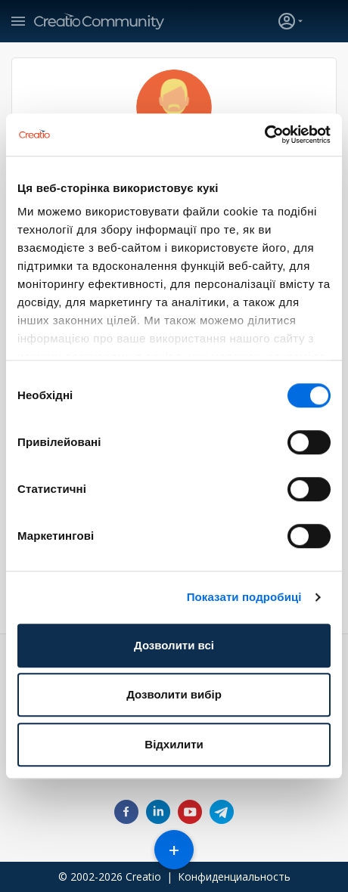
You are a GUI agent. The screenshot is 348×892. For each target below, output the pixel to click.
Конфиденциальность (234, 876)
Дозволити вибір (174, 694)
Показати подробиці (244, 596)
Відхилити (173, 744)
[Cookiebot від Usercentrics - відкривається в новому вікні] (264, 134)
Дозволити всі (174, 645)
